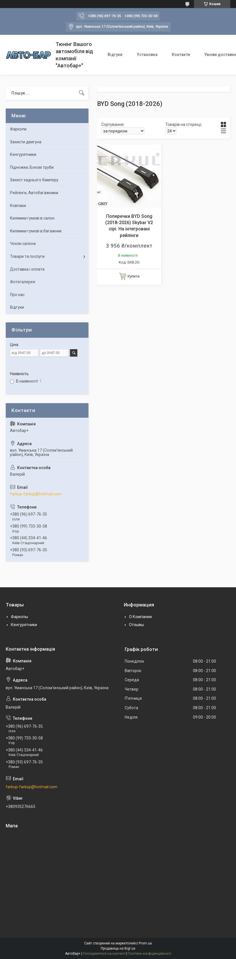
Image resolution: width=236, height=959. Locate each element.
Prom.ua (145, 943)
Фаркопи (18, 129)
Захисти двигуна (25, 142)
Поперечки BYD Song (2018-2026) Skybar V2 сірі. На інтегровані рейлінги (129, 226)
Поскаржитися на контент (104, 954)
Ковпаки (18, 205)
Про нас (17, 294)
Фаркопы (19, 616)
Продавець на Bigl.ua (118, 948)
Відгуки (115, 54)
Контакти (181, 54)
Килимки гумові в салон (32, 218)
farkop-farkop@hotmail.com (36, 494)
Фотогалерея (22, 282)
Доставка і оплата (27, 269)
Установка (147, 54)
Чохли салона (23, 243)
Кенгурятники (23, 154)
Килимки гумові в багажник (36, 231)
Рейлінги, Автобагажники (34, 192)
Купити (134, 276)
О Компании (140, 616)
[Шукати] (81, 93)
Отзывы (136, 624)
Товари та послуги (27, 256)
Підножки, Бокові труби (32, 167)
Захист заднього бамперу (34, 180)
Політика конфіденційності (149, 954)
